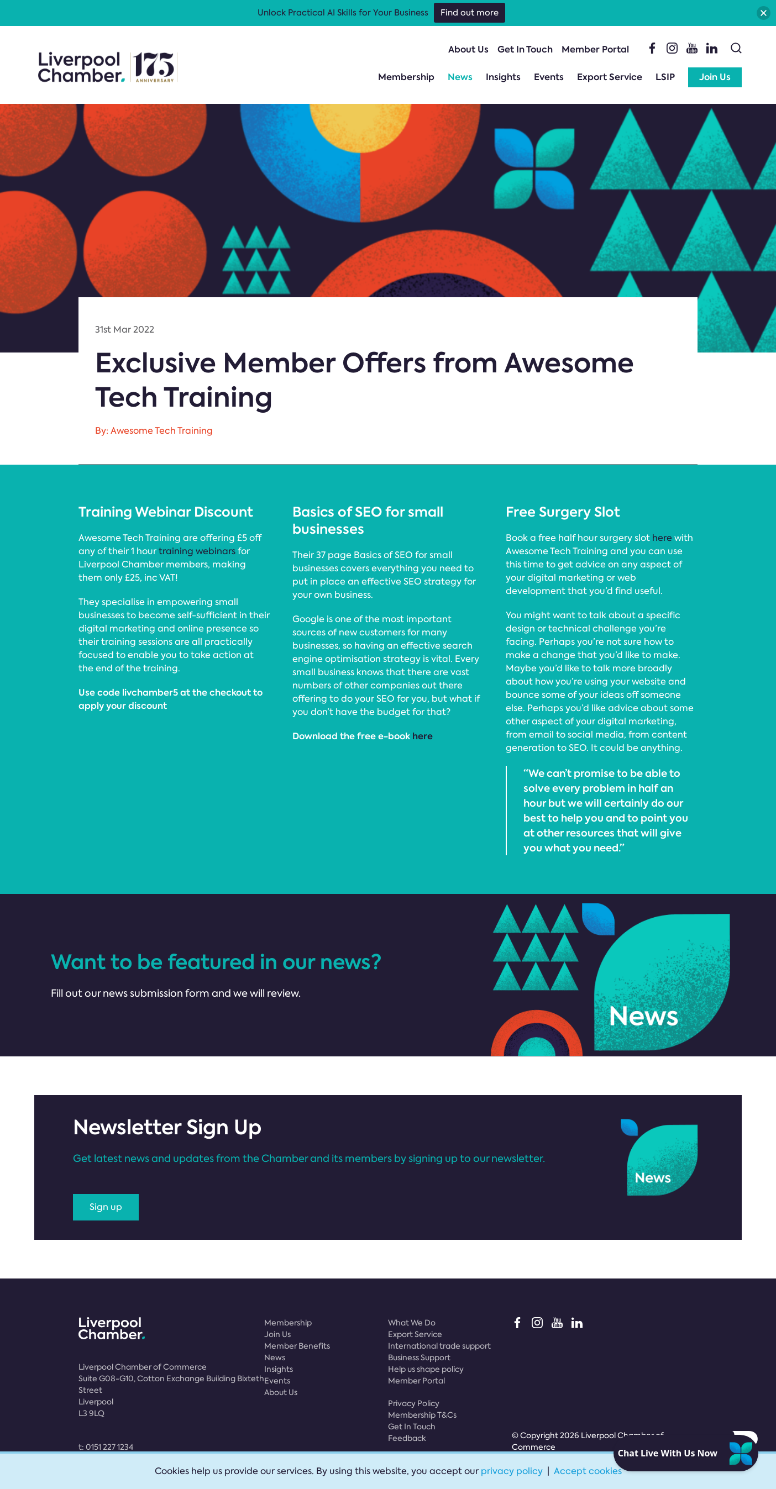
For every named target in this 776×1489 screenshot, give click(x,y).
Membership (406, 77)
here (423, 736)
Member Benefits (297, 1346)
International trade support (439, 1346)
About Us (468, 49)
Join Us (715, 77)
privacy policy (512, 1471)
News (460, 77)
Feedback (407, 1438)
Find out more (470, 12)
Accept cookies (588, 1471)
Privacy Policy (413, 1403)
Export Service (609, 77)
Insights (503, 77)
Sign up (106, 1207)
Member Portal (595, 49)
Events (549, 77)
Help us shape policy (426, 1369)
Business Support (419, 1357)
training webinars (197, 551)
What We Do (412, 1323)
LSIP (665, 77)
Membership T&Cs (422, 1415)
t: (105, 1447)
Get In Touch (525, 49)
